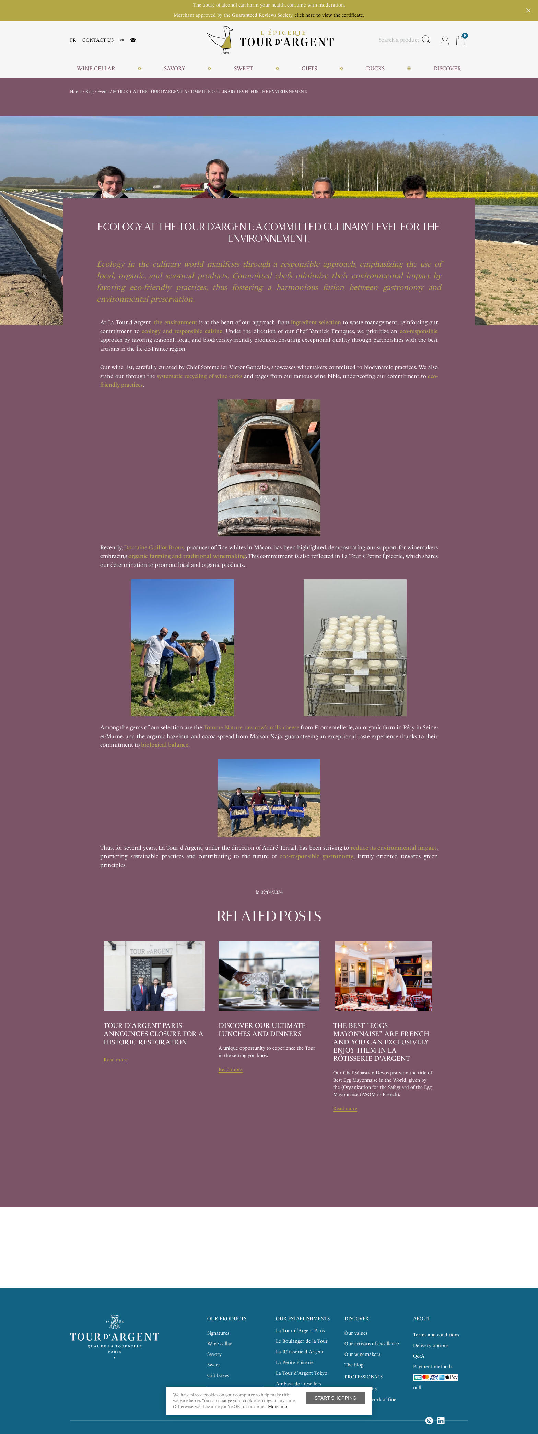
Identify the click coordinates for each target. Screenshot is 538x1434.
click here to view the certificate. (329, 15)
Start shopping (335, 1398)
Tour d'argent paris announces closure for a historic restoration (153, 1033)
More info (277, 1406)
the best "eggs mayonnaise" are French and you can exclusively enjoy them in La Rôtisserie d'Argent (381, 1041)
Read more (116, 1060)
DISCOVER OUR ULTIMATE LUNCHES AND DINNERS (262, 1029)
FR (73, 40)
